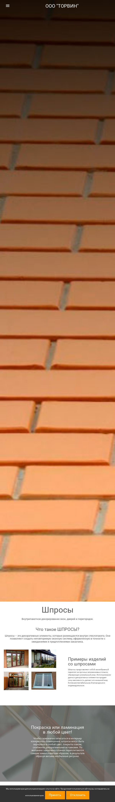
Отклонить (77, 795)
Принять (55, 795)
